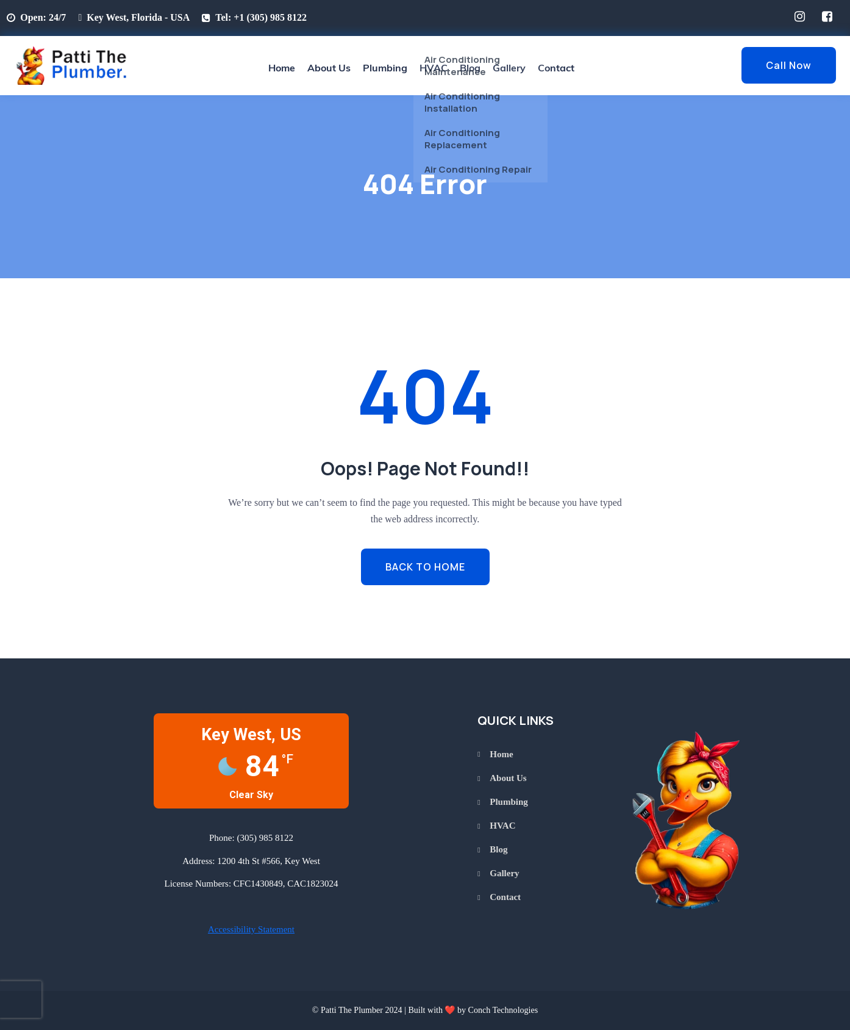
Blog (470, 68)
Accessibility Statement (251, 929)
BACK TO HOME (425, 567)
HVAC (434, 68)
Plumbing (385, 68)
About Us (329, 68)
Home (281, 68)
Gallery (509, 68)
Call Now (789, 65)
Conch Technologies (503, 1010)
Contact (556, 68)
